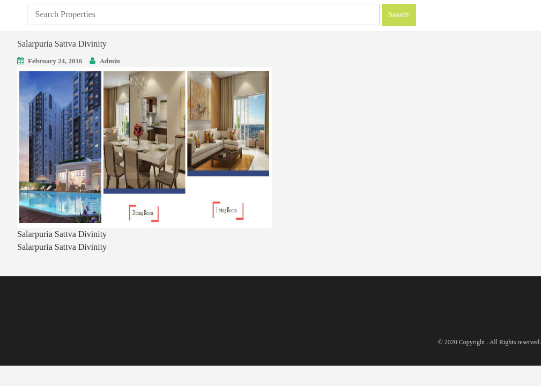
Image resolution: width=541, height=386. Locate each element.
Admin (109, 61)
